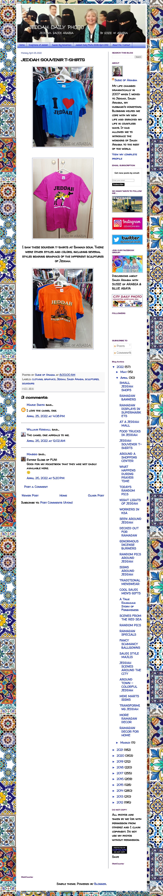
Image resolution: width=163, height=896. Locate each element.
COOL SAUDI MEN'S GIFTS (130, 591)
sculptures (92, 379)
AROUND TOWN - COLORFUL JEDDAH (128, 684)
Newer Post (30, 495)
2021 (120, 750)
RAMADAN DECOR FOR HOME (129, 731)
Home (22, 45)
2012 (120, 802)
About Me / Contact (121, 45)
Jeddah (61, 379)
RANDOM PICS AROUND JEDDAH (130, 558)
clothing (37, 379)
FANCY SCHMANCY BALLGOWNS (130, 644)
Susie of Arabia (126, 80)
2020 (121, 756)
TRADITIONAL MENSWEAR (130, 582)
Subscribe (118, 184)
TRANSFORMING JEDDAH (130, 707)
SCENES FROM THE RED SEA (130, 617)
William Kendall (39, 429)
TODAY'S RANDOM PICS (127, 490)
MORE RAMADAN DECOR (128, 718)
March (125, 743)
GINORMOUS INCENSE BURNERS (129, 545)
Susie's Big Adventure (61, 45)
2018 (120, 767)
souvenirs (28, 383)
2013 (120, 797)
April (124, 378)
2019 (120, 761)
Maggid (32, 454)
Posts (119, 346)
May (124, 372)
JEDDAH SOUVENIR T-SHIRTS (131, 444)
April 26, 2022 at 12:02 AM (46, 441)
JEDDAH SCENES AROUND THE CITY (130, 668)
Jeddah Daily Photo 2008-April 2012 (92, 45)
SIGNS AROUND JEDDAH (127, 571)
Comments (122, 353)
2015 (120, 785)
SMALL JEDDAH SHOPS (126, 386)
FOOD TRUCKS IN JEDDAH (130, 433)
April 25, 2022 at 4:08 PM (46, 416)
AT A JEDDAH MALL (129, 424)
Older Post (96, 495)
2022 (121, 367)
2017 (120, 773)
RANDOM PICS (130, 625)
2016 (120, 779)
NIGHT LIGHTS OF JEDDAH (130, 502)
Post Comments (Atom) (56, 502)
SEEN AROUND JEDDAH (130, 521)
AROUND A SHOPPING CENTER (128, 457)
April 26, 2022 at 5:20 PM (45, 478)
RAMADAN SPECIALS (128, 633)
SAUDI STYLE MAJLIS (129, 655)
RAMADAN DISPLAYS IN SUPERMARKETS (130, 410)
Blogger (100, 884)
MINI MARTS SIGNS (129, 698)
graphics (49, 379)
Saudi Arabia (75, 379)
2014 (120, 791)
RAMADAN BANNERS (128, 397)
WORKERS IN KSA (129, 511)
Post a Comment (36, 487)
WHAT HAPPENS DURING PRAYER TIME (127, 474)
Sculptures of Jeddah (38, 45)
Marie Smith (36, 405)
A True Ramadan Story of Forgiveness (129, 604)
